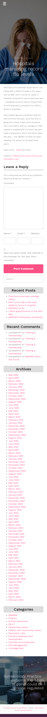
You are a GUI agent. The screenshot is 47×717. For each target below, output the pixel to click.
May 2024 (13, 447)
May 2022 (13, 519)
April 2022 (14, 522)
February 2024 (16, 456)
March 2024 (15, 453)
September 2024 (17, 435)
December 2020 (17, 570)
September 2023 (17, 471)
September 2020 (17, 579)
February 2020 (16, 600)
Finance (13, 618)
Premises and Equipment (22, 642)
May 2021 (13, 555)
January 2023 (15, 495)
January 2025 (15, 423)
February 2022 (16, 528)
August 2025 (15, 402)
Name (8, 233)
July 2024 (13, 441)
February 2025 (16, 420)
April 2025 (14, 414)
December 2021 (16, 534)
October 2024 (16, 432)
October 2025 (16, 396)
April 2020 (14, 594)
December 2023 (17, 462)
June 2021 (14, 552)
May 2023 (13, 483)
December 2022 (17, 498)
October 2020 (16, 576)
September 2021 (17, 543)
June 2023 (14, 480)
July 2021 (13, 549)
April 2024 (14, 450)
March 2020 (15, 597)
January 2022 (15, 531)
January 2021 (15, 567)
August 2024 (15, 438)
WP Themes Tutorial (24, 710)
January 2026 (15, 387)
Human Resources (18, 621)
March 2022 (15, 525)
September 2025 (17, 399)
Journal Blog (38, 708)
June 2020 (14, 588)
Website (35, 233)
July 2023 (13, 477)
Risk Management (18, 645)
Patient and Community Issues (27, 156)
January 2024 (15, 459)
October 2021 (15, 540)
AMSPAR (13, 615)
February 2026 (16, 384)
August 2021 (15, 546)
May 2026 (13, 375)
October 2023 (16, 468)
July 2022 (13, 513)
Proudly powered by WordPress (16, 708)
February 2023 (16, 492)
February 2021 (16, 564)
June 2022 (14, 516)
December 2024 (17, 426)
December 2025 (17, 390)
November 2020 (17, 573)
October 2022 (16, 504)
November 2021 (16, 537)
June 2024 (14, 444)
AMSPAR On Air (17, 308)
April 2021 (13, 558)
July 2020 (13, 585)
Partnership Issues (18, 627)
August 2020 (15, 582)
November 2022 (17, 501)
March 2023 (15, 489)
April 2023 (14, 486)
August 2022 (15, 510)
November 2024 (17, 429)
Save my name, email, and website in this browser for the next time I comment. (23, 256)
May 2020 (13, 591)
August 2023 (15, 474)
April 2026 (14, 378)
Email (21, 233)
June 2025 (14, 408)
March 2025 (15, 417)
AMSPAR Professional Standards (26, 317)
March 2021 (14, 561)
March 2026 (15, 381)
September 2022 (17, 507)
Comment (9, 183)
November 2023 (17, 465)
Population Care (11, 159)
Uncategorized (16, 648)
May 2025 (13, 411)
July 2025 (13, 405)
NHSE (19, 150)
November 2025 (17, 393)
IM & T (12, 624)
